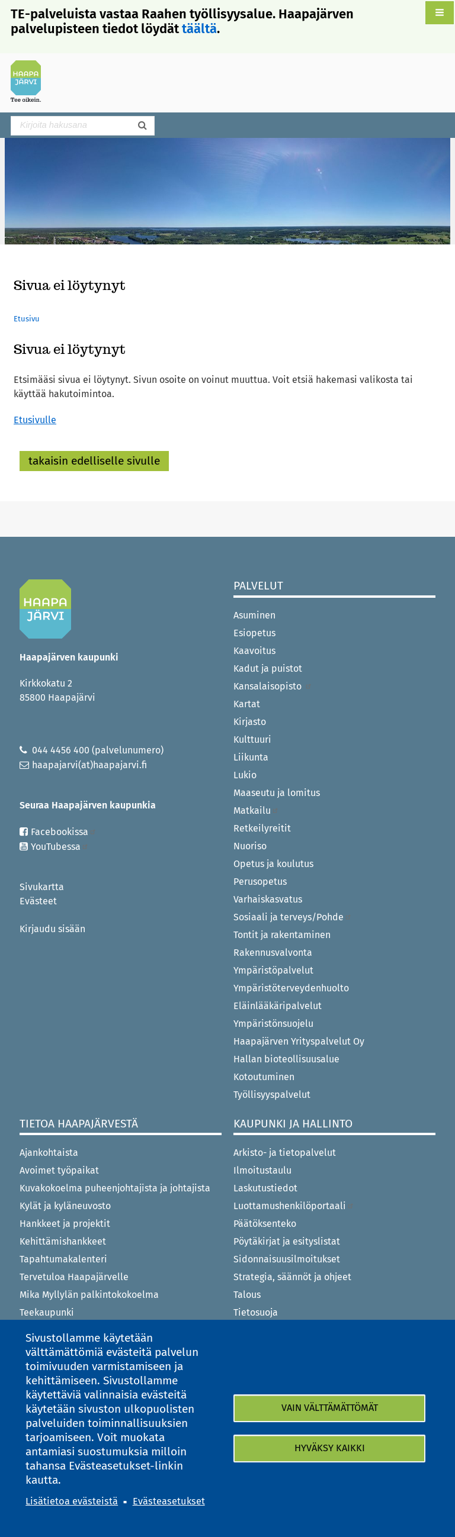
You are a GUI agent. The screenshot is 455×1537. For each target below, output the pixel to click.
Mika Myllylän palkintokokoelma (89, 1294)
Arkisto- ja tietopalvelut (284, 1152)
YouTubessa (60, 846)
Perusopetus (260, 881)
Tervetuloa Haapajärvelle (74, 1277)
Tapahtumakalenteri (63, 1259)
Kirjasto (249, 721)
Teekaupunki (47, 1312)
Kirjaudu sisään (52, 929)
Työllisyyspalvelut (271, 1094)
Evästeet (38, 901)
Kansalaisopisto (272, 686)
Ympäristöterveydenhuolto (291, 988)
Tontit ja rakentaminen (282, 934)
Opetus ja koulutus (273, 863)
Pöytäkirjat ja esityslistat (286, 1241)
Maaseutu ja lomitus (276, 792)
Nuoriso (250, 846)
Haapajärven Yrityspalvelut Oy (298, 1041)
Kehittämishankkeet (63, 1241)
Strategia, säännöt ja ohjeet (292, 1277)
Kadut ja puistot (267, 668)
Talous (247, 1294)
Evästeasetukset (169, 1501)
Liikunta (250, 757)
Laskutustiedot (265, 1188)
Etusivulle (35, 420)
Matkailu (256, 810)
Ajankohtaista (49, 1152)
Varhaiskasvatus (267, 899)
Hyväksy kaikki (329, 1448)
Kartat (246, 704)
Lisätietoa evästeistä (71, 1501)
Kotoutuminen (263, 1076)
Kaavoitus (254, 650)
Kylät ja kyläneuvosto (65, 1205)
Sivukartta (42, 886)
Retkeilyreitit (262, 828)
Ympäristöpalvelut (273, 970)
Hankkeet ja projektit (65, 1223)
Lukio (245, 775)
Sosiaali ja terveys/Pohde (292, 917)
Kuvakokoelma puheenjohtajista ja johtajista (115, 1188)
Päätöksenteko (264, 1223)
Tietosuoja (255, 1312)
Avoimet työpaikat (59, 1170)
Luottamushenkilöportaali (293, 1205)
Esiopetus (254, 633)
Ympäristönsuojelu (273, 1023)
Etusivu (27, 318)
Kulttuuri (252, 739)
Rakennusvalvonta (272, 952)
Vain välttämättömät (329, 1407)
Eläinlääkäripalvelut (277, 1005)
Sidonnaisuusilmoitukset (286, 1259)
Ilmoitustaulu (262, 1170)
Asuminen (254, 615)
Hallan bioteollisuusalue (286, 1059)
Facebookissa (64, 831)
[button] (439, 12)
